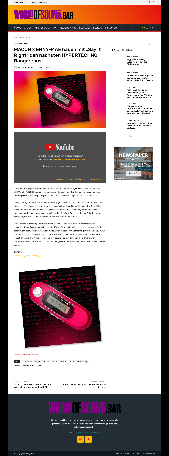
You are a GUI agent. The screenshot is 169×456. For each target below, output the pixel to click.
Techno (39, 365)
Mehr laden (133, 136)
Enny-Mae (38, 362)
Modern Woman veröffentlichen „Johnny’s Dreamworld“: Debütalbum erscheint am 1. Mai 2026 (140, 109)
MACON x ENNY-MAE (59, 362)
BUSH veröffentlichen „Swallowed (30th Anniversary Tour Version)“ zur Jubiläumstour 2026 (140, 94)
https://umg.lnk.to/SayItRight (27, 255)
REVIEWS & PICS (133, 120)
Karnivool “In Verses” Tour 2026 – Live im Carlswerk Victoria (139, 125)
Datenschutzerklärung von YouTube (69, 159)
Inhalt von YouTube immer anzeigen (61, 166)
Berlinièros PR (27, 362)
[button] (148, 27)
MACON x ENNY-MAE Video (24, 365)
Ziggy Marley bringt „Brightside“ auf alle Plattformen (137, 61)
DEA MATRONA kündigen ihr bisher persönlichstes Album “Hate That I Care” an (140, 77)
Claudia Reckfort (28, 67)
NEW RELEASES (24, 37)
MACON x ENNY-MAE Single (78, 362)
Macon (46, 362)
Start (15, 37)
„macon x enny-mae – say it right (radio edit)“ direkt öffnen (79, 179)
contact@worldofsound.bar (89, 432)
